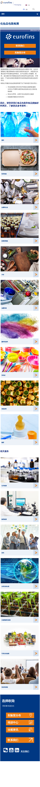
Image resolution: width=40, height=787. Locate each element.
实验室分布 (20, 52)
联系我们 (20, 46)
